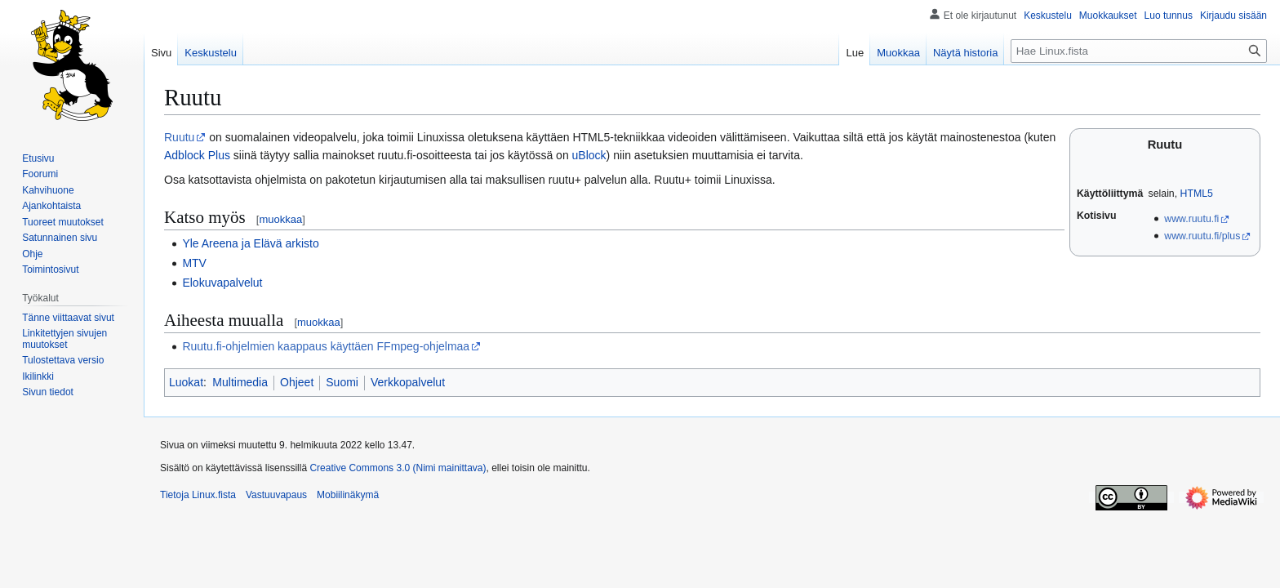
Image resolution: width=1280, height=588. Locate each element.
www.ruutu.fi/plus (1202, 236)
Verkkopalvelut (408, 382)
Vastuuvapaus (276, 495)
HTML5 (1196, 193)
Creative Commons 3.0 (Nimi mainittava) (397, 468)
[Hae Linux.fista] (1139, 51)
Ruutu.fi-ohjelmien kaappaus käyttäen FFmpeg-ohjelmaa (325, 346)
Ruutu (179, 137)
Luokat (186, 382)
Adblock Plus (197, 155)
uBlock (589, 155)
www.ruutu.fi (1191, 219)
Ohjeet (296, 382)
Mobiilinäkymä (348, 495)
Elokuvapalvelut (222, 282)
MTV (194, 263)
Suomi (342, 382)
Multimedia (240, 382)
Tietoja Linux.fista (198, 495)
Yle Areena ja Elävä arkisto (250, 243)
